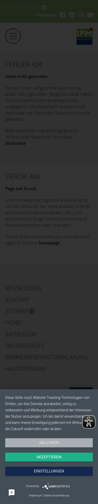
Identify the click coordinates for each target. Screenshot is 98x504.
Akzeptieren (48, 457)
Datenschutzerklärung (56, 495)
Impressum (35, 495)
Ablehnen (49, 442)
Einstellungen (49, 471)
